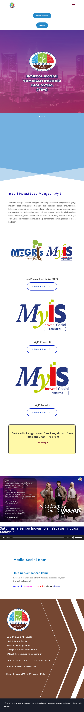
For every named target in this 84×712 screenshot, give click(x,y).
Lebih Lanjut (41, 286)
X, (35, 586)
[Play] (3, 537)
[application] (42, 537)
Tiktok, (49, 586)
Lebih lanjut (42, 442)
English (42, 25)
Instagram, (29, 586)
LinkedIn (57, 586)
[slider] (38, 537)
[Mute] (72, 537)
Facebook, (18, 586)
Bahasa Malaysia (42, 15)
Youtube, (41, 586)
